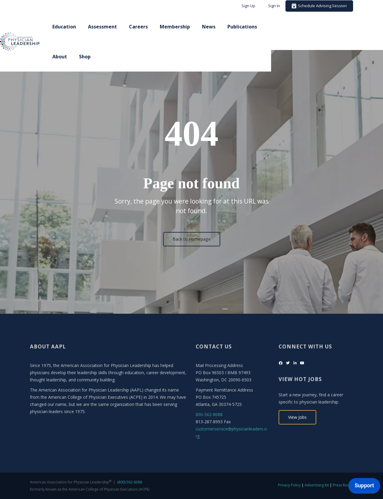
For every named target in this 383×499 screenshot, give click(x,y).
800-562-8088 (209, 414)
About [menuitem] (315, 26)
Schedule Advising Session (319, 5)
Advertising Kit (317, 485)
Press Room (343, 485)
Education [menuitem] (103, 26)
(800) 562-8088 (129, 482)
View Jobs (297, 417)
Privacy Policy (289, 485)
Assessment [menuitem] (141, 26)
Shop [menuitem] (340, 26)
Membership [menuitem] (214, 26)
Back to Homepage (192, 239)
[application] (364, 487)
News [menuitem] (247, 26)
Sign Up (248, 5)
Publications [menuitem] (281, 26)
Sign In (274, 5)
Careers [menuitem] (177, 26)
